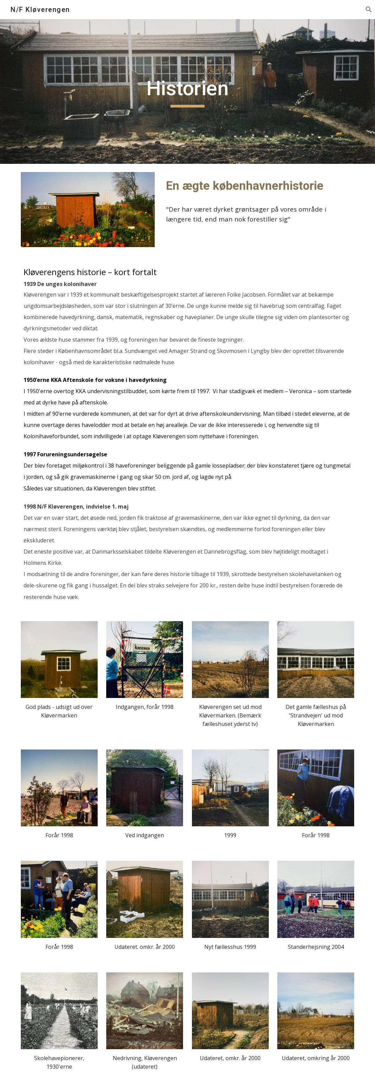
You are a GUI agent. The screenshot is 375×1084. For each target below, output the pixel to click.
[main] (187, 91)
